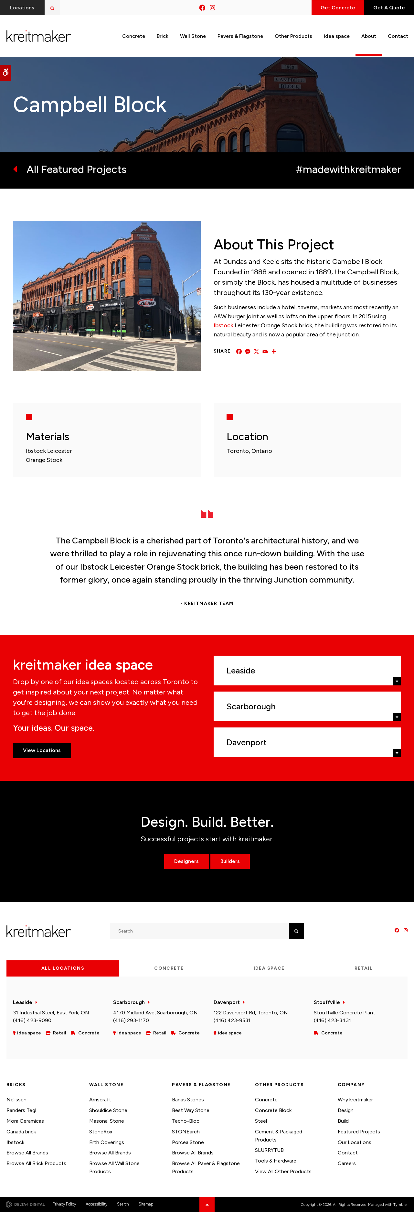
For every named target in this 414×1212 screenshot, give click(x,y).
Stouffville (327, 1002)
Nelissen (16, 1100)
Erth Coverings (106, 1142)
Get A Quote (388, 8)
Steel (261, 1121)
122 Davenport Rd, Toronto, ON (251, 1013)
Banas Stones (188, 1100)
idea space (337, 35)
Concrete (266, 1100)
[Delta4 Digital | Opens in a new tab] (25, 1204)
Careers (347, 1163)
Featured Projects (359, 1132)
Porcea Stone (188, 1142)
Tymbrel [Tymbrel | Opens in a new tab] (400, 1204)
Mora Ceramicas (25, 1121)
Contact (348, 1153)
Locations (22, 8)
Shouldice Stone (108, 1110)
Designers (186, 861)
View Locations (42, 750)
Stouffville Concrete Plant (344, 1013)
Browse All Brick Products (36, 1163)
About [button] (368, 35)
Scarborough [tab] (251, 706)
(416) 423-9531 (232, 1020)
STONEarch (186, 1132)
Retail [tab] (364, 968)
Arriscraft (100, 1100)
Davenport (227, 1002)
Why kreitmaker (355, 1100)
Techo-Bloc (185, 1121)
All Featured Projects (76, 169)
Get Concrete (334, 8)
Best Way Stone (190, 1110)
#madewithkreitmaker (348, 169)
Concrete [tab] (169, 968)
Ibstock (223, 325)
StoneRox (100, 1132)
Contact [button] (398, 35)
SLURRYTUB (269, 1150)
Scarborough (129, 1002)
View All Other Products (283, 1171)
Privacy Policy (64, 1204)
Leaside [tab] (241, 670)
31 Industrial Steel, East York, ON (51, 1013)
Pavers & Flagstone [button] (240, 35)
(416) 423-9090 (32, 1020)
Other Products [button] (293, 35)
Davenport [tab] (247, 742)
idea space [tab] (269, 968)
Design (346, 1110)
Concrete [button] (133, 35)
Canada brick (21, 1132)
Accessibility (96, 1204)
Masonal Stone (106, 1121)
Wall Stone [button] (193, 35)
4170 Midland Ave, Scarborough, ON (155, 1013)
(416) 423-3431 (332, 1020)
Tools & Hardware (275, 1161)
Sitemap (146, 1204)
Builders (230, 861)
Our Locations (354, 1142)
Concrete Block (273, 1110)
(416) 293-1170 (131, 1020)
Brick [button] (162, 35)
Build (343, 1121)
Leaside (22, 1002)
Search (123, 1204)
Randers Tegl (21, 1110)
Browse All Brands (27, 1153)
